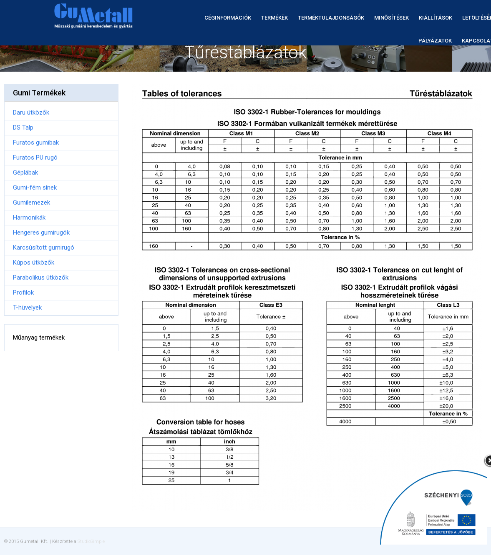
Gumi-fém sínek (35, 187)
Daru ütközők (31, 112)
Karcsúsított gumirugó (43, 247)
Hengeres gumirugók (41, 232)
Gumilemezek (31, 202)
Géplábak (25, 172)
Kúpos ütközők (33, 262)
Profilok (23, 292)
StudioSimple (91, 541)
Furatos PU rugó (35, 157)
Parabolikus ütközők (40, 277)
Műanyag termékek (39, 337)
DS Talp (23, 127)
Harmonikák (29, 217)
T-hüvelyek (27, 307)
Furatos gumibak (36, 142)
